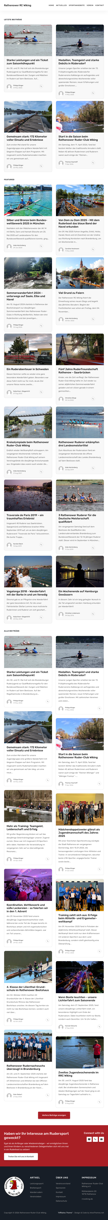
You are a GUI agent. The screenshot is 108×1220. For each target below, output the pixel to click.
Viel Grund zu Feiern (71, 292)
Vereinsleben (35, 1196)
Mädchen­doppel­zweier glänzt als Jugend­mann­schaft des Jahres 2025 (79, 833)
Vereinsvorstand (63, 1183)
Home (51, 5)
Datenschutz (61, 1201)
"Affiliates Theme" (65, 1213)
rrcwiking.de (87, 1199)
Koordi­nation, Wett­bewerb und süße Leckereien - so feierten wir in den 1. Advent (27, 908)
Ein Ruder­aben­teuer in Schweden (28, 369)
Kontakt (99, 5)
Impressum (61, 1196)
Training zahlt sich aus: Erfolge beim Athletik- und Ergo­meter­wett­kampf (77, 918)
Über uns (62, 1177)
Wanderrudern (36, 1192)
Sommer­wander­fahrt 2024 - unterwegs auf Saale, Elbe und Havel (26, 296)
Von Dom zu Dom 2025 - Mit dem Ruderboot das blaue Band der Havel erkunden (79, 223)
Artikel (35, 1177)
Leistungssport (36, 1183)
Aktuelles (61, 5)
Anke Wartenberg (19, 245)
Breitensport (35, 1188)
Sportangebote (77, 5)
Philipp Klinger (18, 85)
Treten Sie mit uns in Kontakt (21, 1156)
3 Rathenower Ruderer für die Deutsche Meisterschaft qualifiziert (77, 518)
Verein (90, 5)
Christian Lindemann (72, 613)
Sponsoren (60, 1188)
